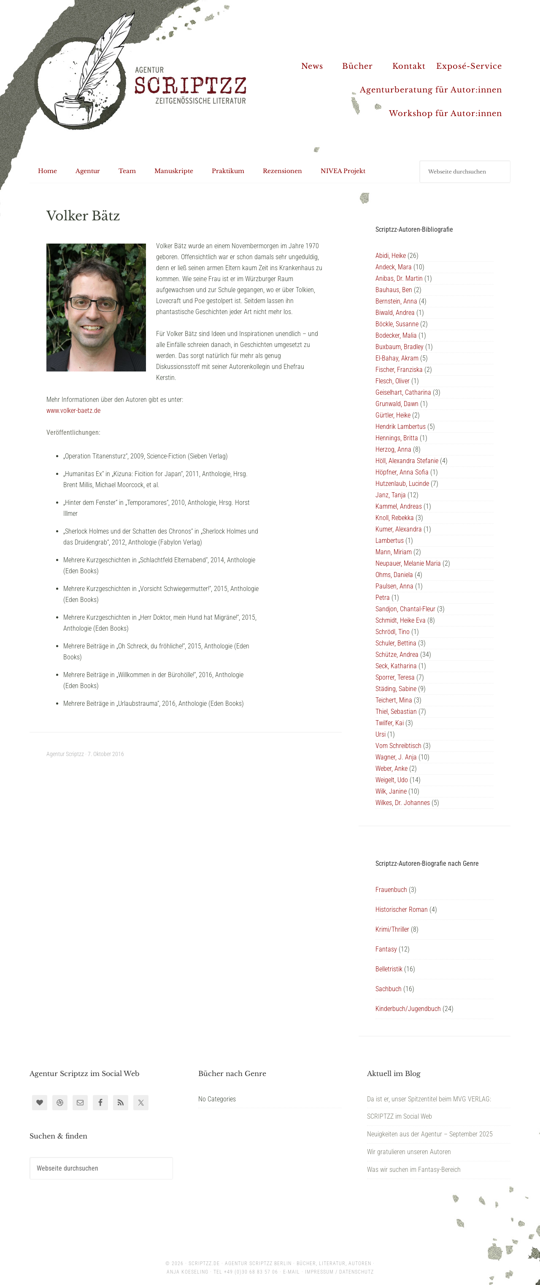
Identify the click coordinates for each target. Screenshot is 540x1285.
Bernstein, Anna (396, 301)
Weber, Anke (391, 768)
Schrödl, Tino (392, 632)
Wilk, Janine (391, 791)
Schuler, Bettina (395, 643)
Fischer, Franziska (399, 370)
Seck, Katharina (396, 666)
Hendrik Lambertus (400, 427)
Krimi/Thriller (392, 929)
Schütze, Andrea (396, 655)
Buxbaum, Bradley (399, 347)
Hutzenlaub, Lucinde (402, 484)
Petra (382, 598)
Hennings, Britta (396, 438)
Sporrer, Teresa (395, 677)
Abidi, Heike (390, 256)
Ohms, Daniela (394, 575)
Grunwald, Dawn (396, 404)
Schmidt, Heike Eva (400, 620)
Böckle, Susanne (396, 324)
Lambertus (389, 541)
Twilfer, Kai (389, 723)
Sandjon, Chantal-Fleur (405, 609)
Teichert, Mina (393, 700)
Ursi (380, 734)
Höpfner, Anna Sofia (402, 472)
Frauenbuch (391, 890)
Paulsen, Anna (394, 586)
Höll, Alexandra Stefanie (406, 461)
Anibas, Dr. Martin (399, 278)
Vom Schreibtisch (398, 746)
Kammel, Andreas (398, 506)
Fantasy (386, 949)
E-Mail (291, 1272)
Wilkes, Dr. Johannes (402, 803)
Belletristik (388, 969)
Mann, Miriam (393, 552)
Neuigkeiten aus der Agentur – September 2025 (430, 1134)
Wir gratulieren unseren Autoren (409, 1152)
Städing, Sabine (395, 689)
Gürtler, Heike (392, 415)
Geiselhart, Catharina (403, 392)
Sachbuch (388, 989)
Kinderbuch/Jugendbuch (408, 1009)
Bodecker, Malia (396, 335)
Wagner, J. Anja (396, 757)
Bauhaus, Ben (393, 290)
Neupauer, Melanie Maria (408, 563)
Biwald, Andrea (395, 313)
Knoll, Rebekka (394, 518)
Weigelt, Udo (391, 780)
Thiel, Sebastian (396, 712)
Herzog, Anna (393, 449)
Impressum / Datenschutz (339, 1272)
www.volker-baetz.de (73, 411)
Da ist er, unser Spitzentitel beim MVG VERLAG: (429, 1099)
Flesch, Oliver (392, 381)
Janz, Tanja (390, 495)
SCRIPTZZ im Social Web (399, 1116)
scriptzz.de (204, 1263)
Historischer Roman (401, 909)
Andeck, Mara (393, 267)
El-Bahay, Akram (396, 358)
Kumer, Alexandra (398, 529)
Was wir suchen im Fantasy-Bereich (414, 1170)
